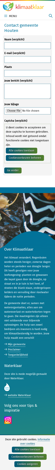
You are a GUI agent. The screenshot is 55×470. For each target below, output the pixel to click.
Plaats (8, 67)
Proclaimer (14, 349)
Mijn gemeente (17, 344)
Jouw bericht (18, 80)
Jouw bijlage (11, 104)
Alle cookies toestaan (21, 150)
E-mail (14, 53)
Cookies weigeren (27, 464)
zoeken (51, 16)
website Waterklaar (19, 395)
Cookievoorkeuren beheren (25, 157)
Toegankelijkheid (18, 354)
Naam (14, 39)
